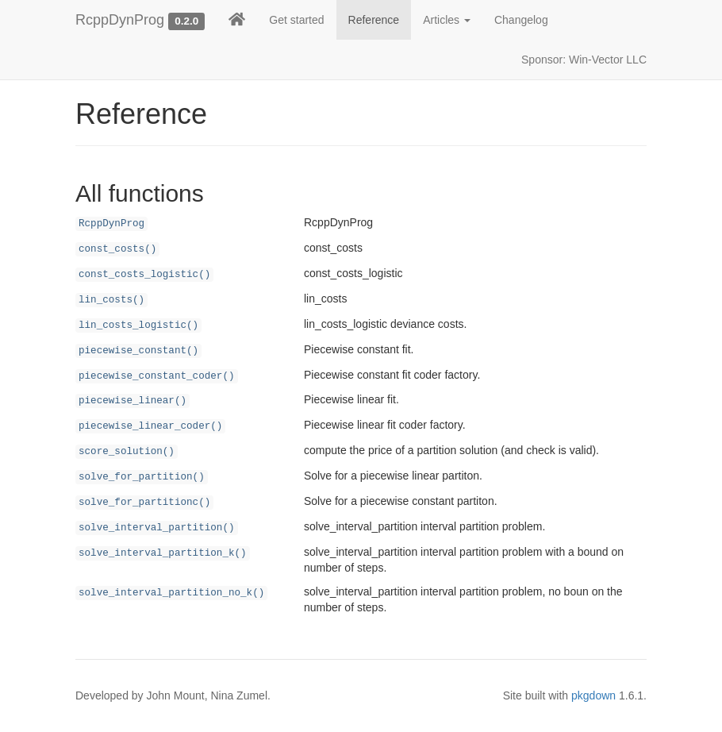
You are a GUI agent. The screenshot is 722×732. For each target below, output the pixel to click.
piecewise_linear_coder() (150, 426)
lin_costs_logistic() (138, 325)
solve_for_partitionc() (144, 502)
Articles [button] (446, 19)
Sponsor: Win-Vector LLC (584, 59)
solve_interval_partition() (157, 528)
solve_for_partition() (142, 477)
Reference (374, 19)
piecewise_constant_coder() (157, 376)
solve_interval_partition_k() (163, 553)
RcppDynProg (119, 20)
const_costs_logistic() (144, 274)
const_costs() (117, 249)
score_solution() (127, 451)
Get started (296, 19)
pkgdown (593, 695)
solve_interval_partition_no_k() (171, 593)
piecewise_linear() (132, 400)
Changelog (521, 19)
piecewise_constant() (138, 350)
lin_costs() (111, 300)
